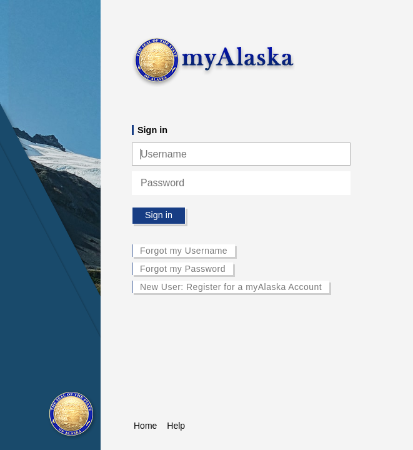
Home (145, 426)
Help (176, 426)
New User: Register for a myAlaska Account (231, 287)
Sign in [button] (158, 215)
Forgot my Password (183, 269)
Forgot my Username (183, 251)
